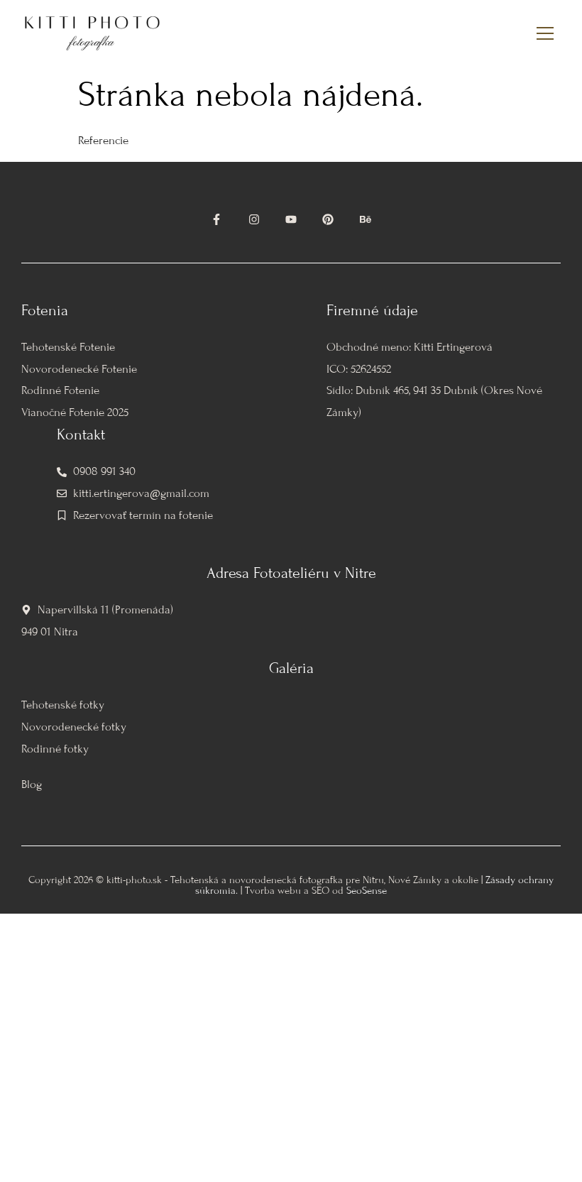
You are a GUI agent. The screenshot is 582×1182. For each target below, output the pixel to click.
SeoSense (366, 891)
